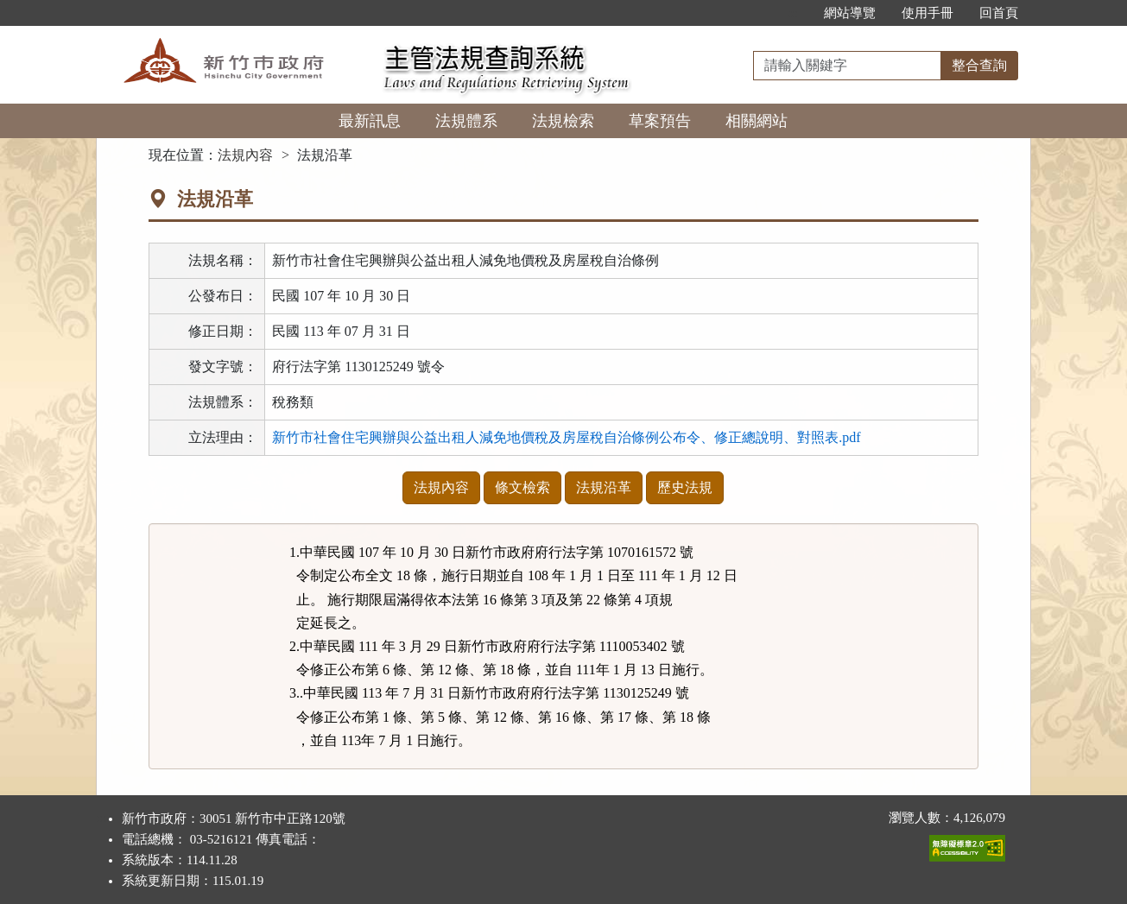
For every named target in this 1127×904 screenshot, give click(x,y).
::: (793, 13)
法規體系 (466, 121)
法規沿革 (603, 487)
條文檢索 (522, 487)
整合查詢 (979, 65)
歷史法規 (684, 487)
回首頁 (998, 13)
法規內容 (245, 155)
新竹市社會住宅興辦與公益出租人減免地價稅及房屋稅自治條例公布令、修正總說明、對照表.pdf (566, 437)
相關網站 (756, 121)
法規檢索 (563, 121)
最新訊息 (370, 121)
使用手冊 (927, 13)
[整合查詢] (847, 65)
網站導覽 (850, 13)
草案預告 (660, 121)
